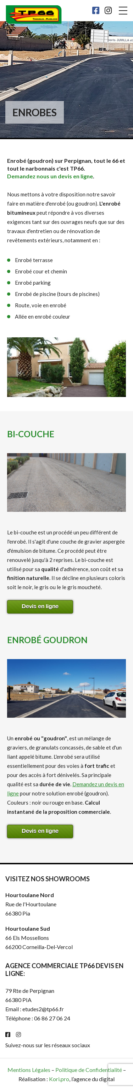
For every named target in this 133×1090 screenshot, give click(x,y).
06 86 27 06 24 (52, 1018)
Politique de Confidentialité (88, 1069)
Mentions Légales (28, 1069)
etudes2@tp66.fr (43, 1009)
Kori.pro (59, 1079)
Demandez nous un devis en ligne (50, 176)
